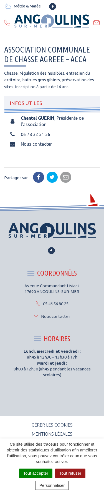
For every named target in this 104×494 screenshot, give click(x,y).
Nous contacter (36, 144)
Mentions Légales (52, 434)
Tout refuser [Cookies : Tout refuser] (70, 473)
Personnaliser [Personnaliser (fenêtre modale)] (52, 485)
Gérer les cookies (52, 424)
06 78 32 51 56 (35, 134)
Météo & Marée (22, 6)
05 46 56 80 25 (52, 303)
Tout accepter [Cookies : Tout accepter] (35, 473)
